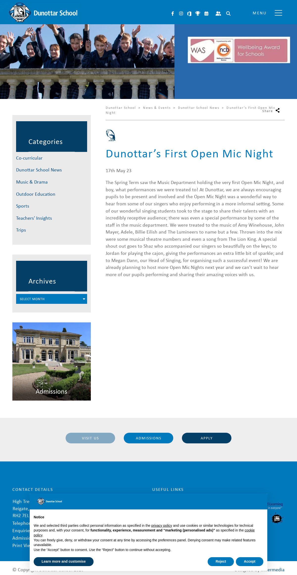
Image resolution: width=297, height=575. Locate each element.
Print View (22, 542)
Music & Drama (32, 181)
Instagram (181, 13)
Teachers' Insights (34, 218)
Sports (22, 205)
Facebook (172, 13)
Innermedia (273, 566)
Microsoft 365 (189, 13)
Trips (21, 229)
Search (228, 13)
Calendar (206, 13)
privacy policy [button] (161, 525)
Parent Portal (218, 13)
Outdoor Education (35, 194)
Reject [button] (221, 561)
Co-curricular (29, 157)
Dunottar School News (39, 169)
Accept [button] (249, 561)
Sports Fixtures (198, 13)
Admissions (148, 438)
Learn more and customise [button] (64, 561)
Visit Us (90, 438)
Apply (207, 438)
